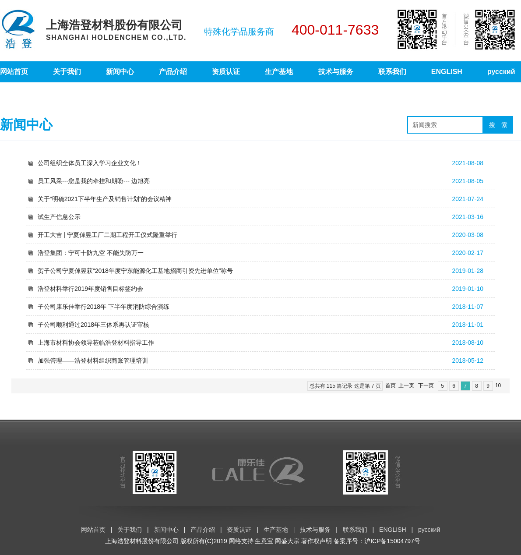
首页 (390, 385)
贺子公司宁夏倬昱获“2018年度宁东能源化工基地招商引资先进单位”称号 (135, 270)
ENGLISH (446, 71)
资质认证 (226, 71)
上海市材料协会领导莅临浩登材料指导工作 (96, 342)
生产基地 (279, 71)
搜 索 (498, 124)
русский (501, 71)
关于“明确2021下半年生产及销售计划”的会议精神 (105, 198)
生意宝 (264, 540)
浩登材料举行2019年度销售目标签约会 (90, 288)
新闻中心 (120, 71)
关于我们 (67, 71)
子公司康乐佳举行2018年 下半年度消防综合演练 (103, 306)
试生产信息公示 (59, 216)
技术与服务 (335, 71)
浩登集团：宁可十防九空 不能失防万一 (91, 252)
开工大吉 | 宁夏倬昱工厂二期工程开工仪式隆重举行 (107, 234)
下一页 (426, 385)
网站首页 (14, 71)
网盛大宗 (287, 540)
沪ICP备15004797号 (392, 540)
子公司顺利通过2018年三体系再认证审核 (93, 324)
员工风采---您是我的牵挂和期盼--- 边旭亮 (94, 180)
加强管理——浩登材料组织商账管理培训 (93, 360)
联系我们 (392, 71)
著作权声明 (316, 540)
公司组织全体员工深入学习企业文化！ (90, 162)
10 (498, 385)
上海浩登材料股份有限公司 (142, 540)
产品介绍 (173, 71)
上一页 (406, 385)
